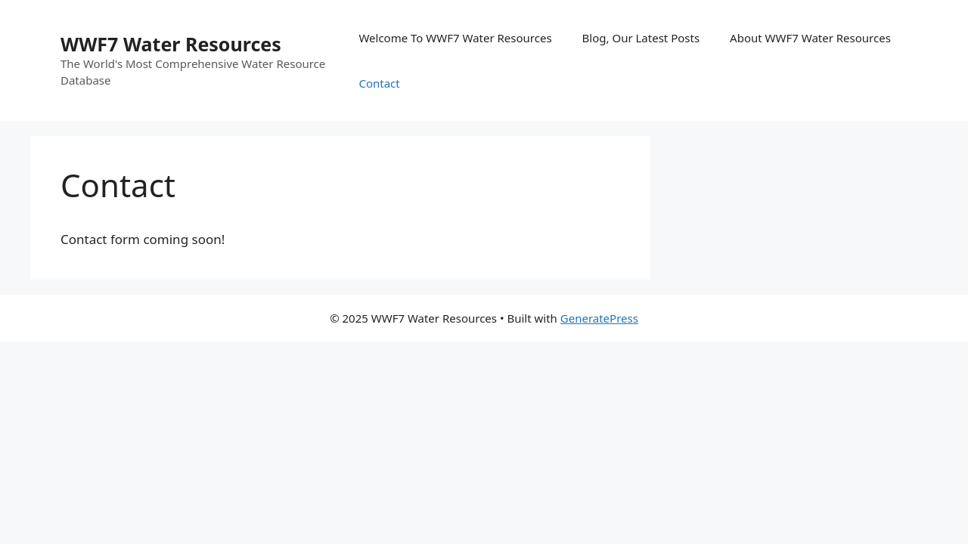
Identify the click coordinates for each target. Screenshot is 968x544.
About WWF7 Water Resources (810, 37)
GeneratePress (599, 318)
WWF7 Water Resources (170, 44)
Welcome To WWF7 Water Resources (454, 37)
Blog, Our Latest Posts (641, 37)
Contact (378, 83)
